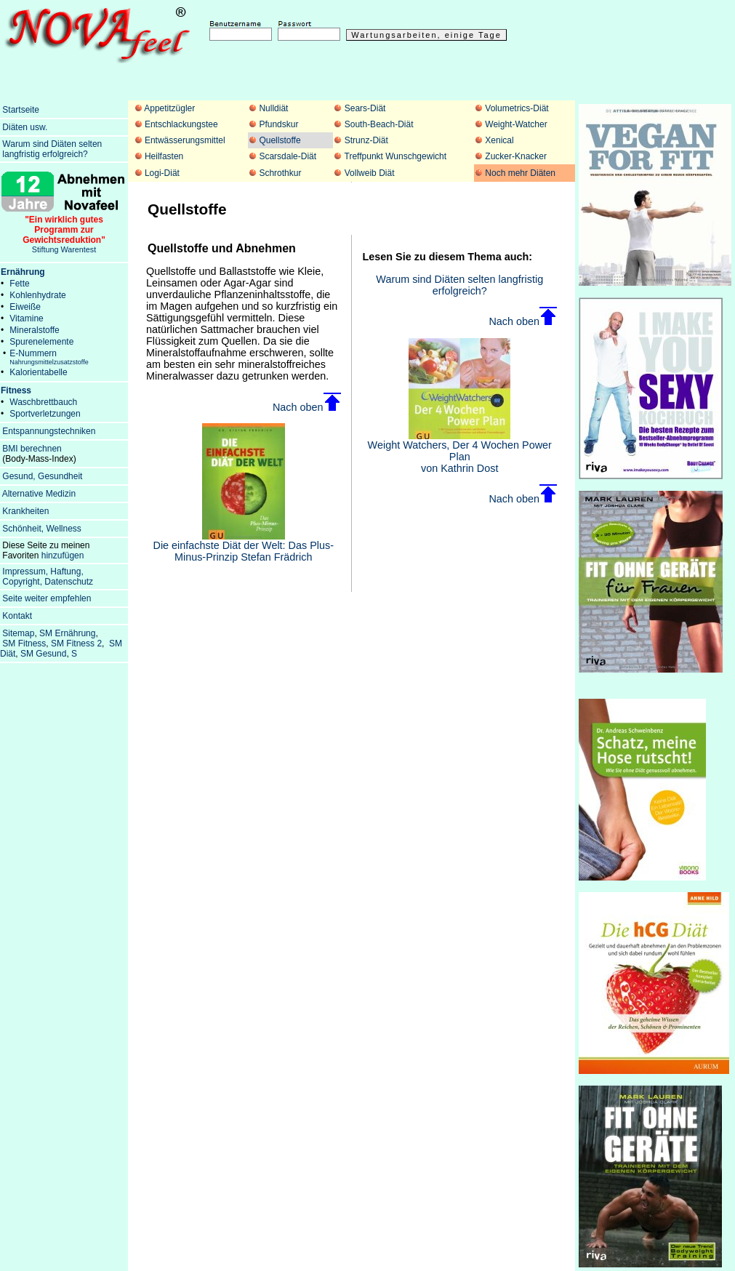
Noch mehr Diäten (520, 173)
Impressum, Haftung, (42, 571)
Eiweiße (25, 307)
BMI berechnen (31, 449)
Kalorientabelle (38, 372)
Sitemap (18, 633)
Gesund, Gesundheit (42, 476)
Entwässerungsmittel (185, 140)
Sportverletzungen (44, 414)
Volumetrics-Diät (516, 108)
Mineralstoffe (34, 330)
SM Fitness (24, 643)
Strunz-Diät (366, 140)
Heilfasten (164, 156)
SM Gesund (43, 654)
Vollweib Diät (370, 173)
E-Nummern (48, 357)
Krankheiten (25, 511)
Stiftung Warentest (64, 230)
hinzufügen (62, 555)
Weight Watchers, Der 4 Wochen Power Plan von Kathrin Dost (460, 452)
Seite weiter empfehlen (46, 598)
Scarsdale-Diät (287, 156)
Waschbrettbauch (43, 402)
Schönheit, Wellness (41, 529)
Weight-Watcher (516, 124)
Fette (19, 283)
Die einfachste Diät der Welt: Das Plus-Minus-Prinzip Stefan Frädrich (243, 546)
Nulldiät (273, 108)
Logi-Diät (162, 173)
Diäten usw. (24, 127)
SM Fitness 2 (76, 643)
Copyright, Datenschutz (47, 582)
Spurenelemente (41, 342)
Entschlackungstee (181, 124)
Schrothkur (280, 173)
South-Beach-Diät (379, 124)
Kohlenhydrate (37, 295)
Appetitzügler (169, 108)
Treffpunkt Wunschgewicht (396, 156)
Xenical (499, 140)
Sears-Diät (365, 108)
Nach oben (307, 407)
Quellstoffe (279, 140)
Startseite (20, 110)
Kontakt (17, 616)
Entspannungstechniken (48, 431)
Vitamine (26, 318)
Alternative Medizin (39, 494)
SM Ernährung (67, 633)
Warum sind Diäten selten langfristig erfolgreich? (459, 285)
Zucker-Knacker (516, 156)
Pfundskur (278, 124)
